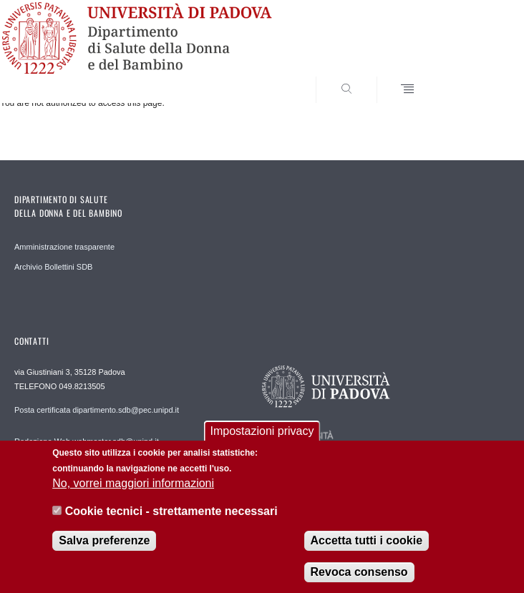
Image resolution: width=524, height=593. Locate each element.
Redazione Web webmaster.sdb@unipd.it (86, 441)
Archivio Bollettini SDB (53, 267)
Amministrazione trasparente (64, 246)
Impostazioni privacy (262, 443)
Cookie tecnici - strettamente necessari (171, 523)
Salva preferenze (104, 553)
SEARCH (473, 77)
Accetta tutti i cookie (366, 553)
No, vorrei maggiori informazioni (133, 495)
